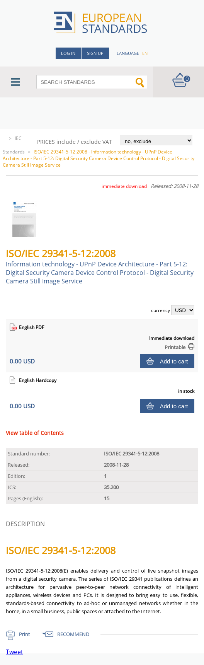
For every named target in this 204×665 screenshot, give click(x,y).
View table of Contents (35, 433)
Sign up (95, 53)
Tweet (14, 652)
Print (24, 634)
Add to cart (174, 361)
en (145, 53)
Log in (68, 53)
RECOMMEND (73, 634)
